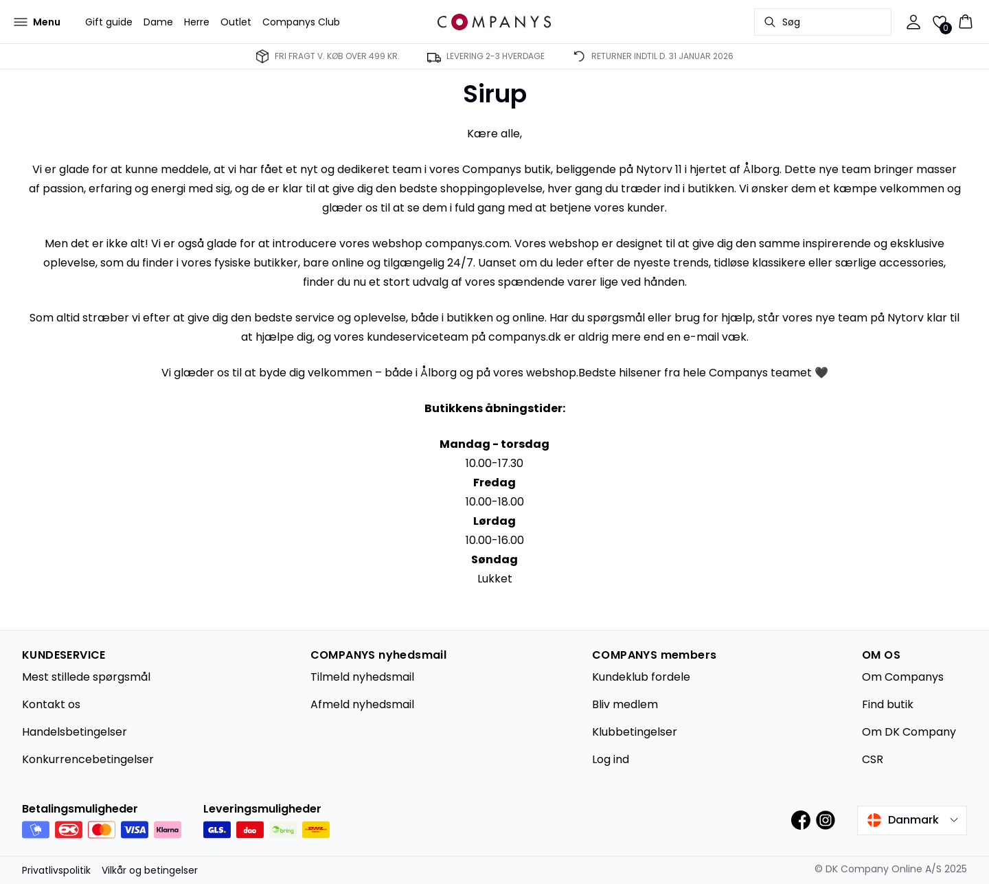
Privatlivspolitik (56, 870)
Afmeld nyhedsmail (362, 704)
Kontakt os (51, 704)
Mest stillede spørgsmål (86, 677)
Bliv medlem (625, 704)
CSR (872, 759)
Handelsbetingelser (74, 732)
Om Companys (903, 677)
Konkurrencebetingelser (88, 759)
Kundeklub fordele (641, 677)
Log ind (610, 759)
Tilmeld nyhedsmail (362, 677)
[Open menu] (37, 22)
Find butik (887, 704)
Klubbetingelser (634, 732)
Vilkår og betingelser (150, 870)
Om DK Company (909, 732)
